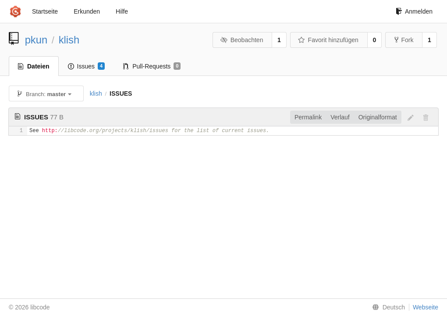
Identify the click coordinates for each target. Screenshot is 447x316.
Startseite (45, 11)
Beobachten (241, 39)
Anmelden (414, 11)
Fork (403, 39)
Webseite (425, 307)
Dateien (34, 66)
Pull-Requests (152, 66)
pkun (36, 40)
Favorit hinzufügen (328, 39)
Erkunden (87, 11)
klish (69, 40)
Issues (86, 66)
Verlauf (340, 117)
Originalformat (377, 117)
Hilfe (122, 11)
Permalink (308, 117)
